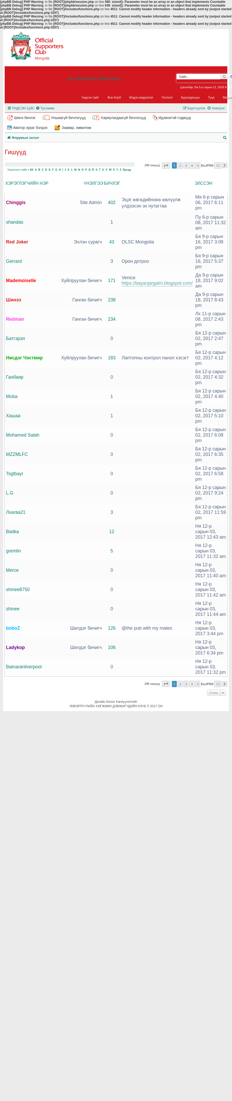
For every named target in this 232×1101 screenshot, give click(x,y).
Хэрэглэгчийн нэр (27, 183)
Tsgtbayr (14, 473)
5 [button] (198, 165)
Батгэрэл (15, 338)
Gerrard (14, 261)
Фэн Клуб (114, 97)
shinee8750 (18, 589)
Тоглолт (167, 97)
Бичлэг (112, 183)
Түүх (211, 97)
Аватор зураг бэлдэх (30, 128)
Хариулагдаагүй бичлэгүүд (123, 118)
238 (111, 299)
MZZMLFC (17, 454)
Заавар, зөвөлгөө (76, 128)
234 (111, 319)
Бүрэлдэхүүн (190, 97)
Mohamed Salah (22, 435)
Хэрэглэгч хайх (17, 169)
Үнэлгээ (93, 183)
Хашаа (13, 415)
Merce (12, 570)
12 (111, 531)
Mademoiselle (21, 280)
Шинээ (13, 299)
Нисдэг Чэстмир (24, 357)
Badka (12, 531)
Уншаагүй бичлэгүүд (68, 118)
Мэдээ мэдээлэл (141, 97)
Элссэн (203, 183)
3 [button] (186, 165)
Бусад (127, 169)
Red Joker (17, 242)
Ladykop (15, 647)
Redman (15, 319)
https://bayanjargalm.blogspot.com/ (157, 283)
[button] (166, 166)
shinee (13, 608)
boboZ (13, 628)
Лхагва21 (16, 512)
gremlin (13, 551)
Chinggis (16, 202)
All (31, 169)
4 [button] (192, 165)
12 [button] (218, 165)
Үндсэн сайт (90, 97)
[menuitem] (45, 108)
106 (111, 647)
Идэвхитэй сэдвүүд (174, 118)
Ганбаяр (14, 377)
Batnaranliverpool (24, 666)
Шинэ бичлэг (25, 118)
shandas (14, 222)
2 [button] (180, 165)
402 (111, 202)
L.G (9, 493)
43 (111, 242)
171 (111, 280)
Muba (11, 396)
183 (111, 357)
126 (111, 628)
